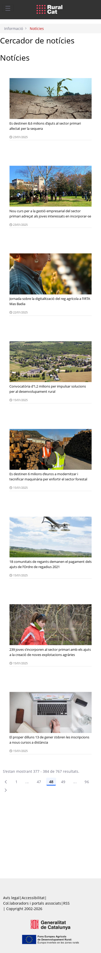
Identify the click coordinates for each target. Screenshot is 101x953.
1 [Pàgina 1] (16, 781)
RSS (66, 903)
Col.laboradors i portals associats (32, 903)
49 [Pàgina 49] (63, 781)
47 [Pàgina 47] (39, 781)
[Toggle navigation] (8, 8)
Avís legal (11, 897)
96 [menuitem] (87, 781)
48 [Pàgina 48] (51, 781)
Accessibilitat (33, 897)
